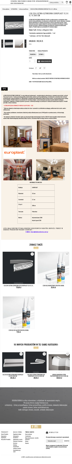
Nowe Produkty (4, 434)
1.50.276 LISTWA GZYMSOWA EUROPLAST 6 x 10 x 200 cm (12, 375)
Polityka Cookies (17, 448)
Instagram (36, 426)
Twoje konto (29, 432)
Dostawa (15, 443)
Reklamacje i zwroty (17, 439)
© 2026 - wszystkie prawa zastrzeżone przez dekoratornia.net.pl (36, 457)
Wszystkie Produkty (5, 439)
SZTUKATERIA (14, 1)
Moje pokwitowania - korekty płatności (32, 438)
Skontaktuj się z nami (17, 451)
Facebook (32, 426)
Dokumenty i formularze (16, 436)
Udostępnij (35, 68)
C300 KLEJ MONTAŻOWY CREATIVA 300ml (53, 286)
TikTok (39, 426)
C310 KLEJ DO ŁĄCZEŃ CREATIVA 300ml (19, 330)
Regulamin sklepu (17, 434)
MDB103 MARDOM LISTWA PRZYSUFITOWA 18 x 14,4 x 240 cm (59, 375)
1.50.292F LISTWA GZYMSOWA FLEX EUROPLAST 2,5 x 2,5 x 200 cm (36, 375)
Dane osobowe (28, 434)
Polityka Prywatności (16, 445)
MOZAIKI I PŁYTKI (31, 1)
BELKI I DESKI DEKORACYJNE (17, 3)
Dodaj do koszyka (47, 61)
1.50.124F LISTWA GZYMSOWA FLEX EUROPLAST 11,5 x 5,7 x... (19, 286)
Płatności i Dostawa (17, 441)
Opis (4, 89)
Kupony (27, 443)
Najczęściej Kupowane (3, 436)
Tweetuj (40, 68)
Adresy (26, 441)
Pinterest (44, 68)
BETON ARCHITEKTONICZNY (42, 1)
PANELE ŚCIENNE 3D (22, 1)
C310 (40, 220)
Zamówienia (28, 436)
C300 (41, 217)
